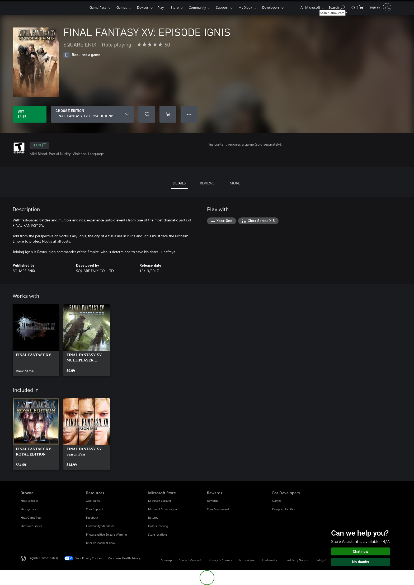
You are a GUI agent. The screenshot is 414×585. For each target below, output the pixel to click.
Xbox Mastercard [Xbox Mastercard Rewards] (218, 509)
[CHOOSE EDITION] (92, 114)
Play (161, 7)
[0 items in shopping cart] (357, 7)
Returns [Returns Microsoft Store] (153, 517)
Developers (271, 7)
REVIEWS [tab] (207, 182)
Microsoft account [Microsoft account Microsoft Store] (159, 500)
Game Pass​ (98, 7)
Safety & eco (324, 560)
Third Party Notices (296, 560)
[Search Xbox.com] (336, 7)
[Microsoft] (39, 7)
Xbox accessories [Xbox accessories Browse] (31, 526)
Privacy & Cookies (220, 560)
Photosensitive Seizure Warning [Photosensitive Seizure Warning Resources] (106, 534)
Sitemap (166, 560)
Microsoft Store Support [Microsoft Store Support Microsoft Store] (163, 509)
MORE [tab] (235, 182)
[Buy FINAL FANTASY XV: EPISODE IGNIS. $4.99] (29, 114)
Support (222, 7)
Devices (143, 7)
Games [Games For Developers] (276, 500)
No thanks (360, 562)
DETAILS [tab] (179, 182)
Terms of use (247, 560)
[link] (36, 340)
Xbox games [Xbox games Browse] (28, 509)
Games (121, 7)
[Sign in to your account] (379, 7)
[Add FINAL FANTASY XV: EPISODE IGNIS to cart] (167, 114)
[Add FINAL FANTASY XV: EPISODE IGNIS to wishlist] (146, 114)
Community (197, 7)
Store (175, 7)
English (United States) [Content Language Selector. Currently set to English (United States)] (43, 558)
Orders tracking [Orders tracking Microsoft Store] (158, 526)
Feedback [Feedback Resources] (92, 517)
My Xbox (245, 7)
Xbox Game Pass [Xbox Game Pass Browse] (31, 517)
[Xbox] (74, 7)
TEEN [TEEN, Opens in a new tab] (39, 145)
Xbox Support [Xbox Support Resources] (94, 509)
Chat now (360, 551)
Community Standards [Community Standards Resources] (100, 526)
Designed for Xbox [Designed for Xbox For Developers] (283, 509)
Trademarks (269, 560)
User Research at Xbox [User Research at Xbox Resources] (100, 543)
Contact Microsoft (190, 560)
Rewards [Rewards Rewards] (212, 500)
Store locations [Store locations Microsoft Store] (157, 534)
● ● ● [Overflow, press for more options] (189, 114)
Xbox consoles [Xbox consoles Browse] (30, 500)
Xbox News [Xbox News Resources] (93, 500)
